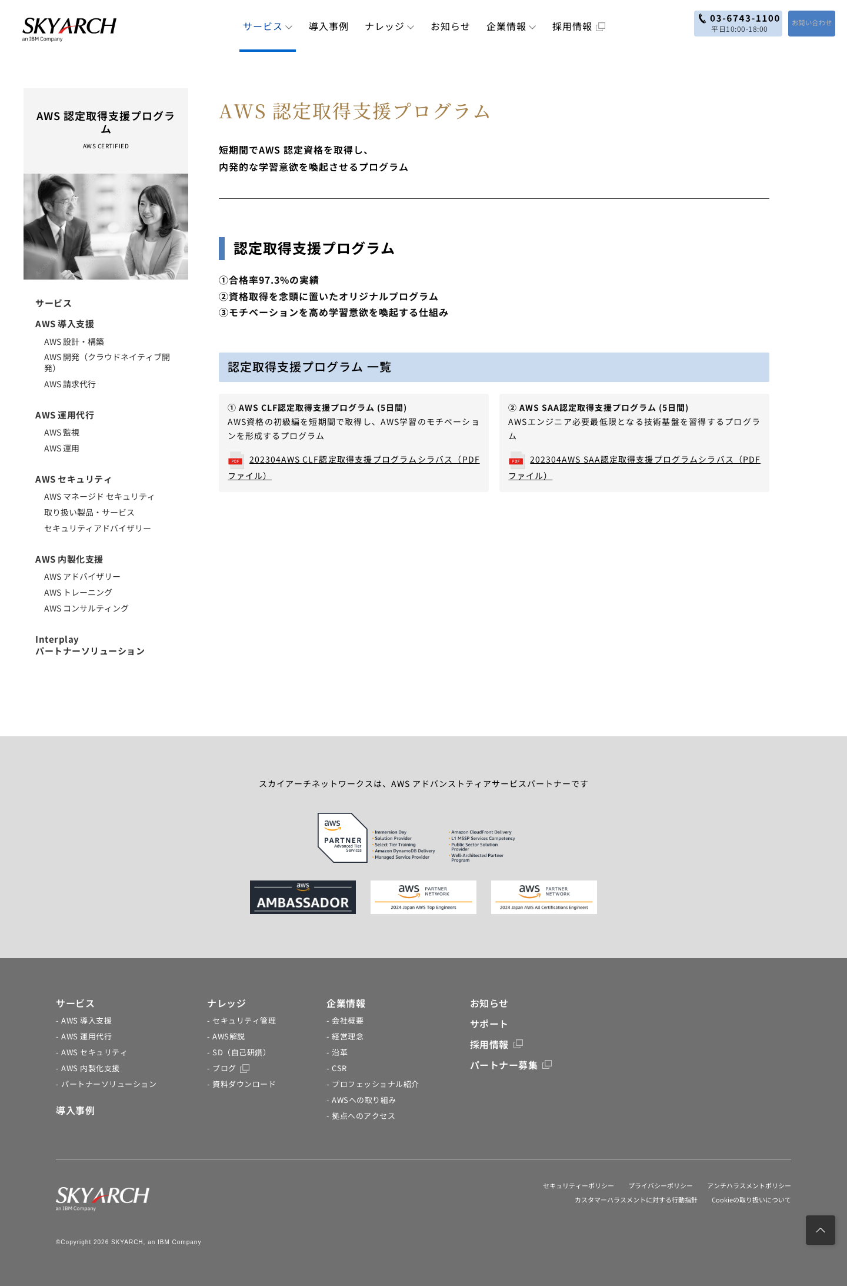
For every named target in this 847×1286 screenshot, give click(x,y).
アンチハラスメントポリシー (749, 1185)
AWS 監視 (61, 432)
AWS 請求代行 (70, 384)
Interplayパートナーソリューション (90, 645)
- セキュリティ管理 (241, 1020)
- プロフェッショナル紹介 (372, 1083)
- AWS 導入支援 (84, 1020)
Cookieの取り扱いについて (751, 1199)
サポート (489, 1023)
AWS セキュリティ (73, 479)
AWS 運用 (61, 448)
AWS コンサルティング (86, 608)
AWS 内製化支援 (69, 559)
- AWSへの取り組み (361, 1099)
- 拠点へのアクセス (360, 1115)
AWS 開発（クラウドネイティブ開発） (107, 362)
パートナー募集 (511, 1065)
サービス (268, 26)
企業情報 (511, 26)
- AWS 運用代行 (84, 1036)
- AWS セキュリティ (92, 1052)
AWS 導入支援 (64, 323)
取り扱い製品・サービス (89, 512)
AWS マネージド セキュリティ (99, 496)
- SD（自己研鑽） (239, 1052)
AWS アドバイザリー (82, 576)
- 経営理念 (345, 1036)
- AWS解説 (226, 1036)
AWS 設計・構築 (74, 341)
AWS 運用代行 (64, 414)
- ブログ (228, 1068)
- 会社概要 (345, 1020)
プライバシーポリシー (660, 1185)
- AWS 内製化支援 (88, 1068)
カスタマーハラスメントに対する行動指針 (636, 1199)
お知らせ (451, 26)
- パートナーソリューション (106, 1083)
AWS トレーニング (78, 592)
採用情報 (578, 26)
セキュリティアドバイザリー (97, 528)
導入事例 (329, 26)
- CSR (336, 1068)
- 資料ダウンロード (241, 1083)
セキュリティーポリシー (578, 1185)
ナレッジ (390, 26)
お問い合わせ (801, 22)
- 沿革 (337, 1052)
